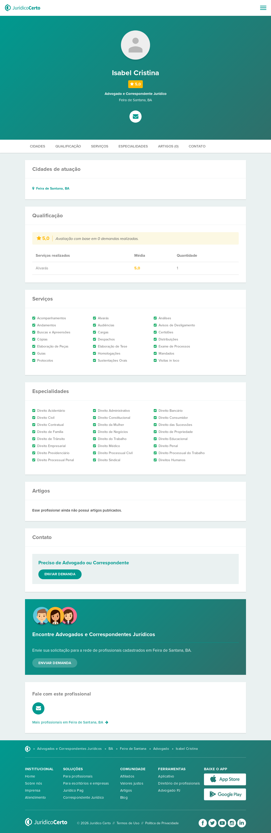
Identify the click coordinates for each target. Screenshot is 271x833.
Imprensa (32, 790)
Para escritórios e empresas (86, 783)
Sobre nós (33, 783)
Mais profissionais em (70, 722)
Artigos (126, 790)
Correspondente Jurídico (83, 797)
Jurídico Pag (73, 790)
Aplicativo (166, 776)
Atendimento (35, 797)
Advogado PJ (169, 790)
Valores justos (131, 783)
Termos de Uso (128, 823)
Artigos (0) (168, 146)
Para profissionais (78, 776)
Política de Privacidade (162, 823)
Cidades (37, 146)
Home (30, 776)
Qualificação (68, 146)
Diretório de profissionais (179, 783)
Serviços (99, 146)
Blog (124, 797)
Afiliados (127, 776)
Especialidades (133, 146)
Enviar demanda (60, 574)
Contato (197, 146)
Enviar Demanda (54, 663)
